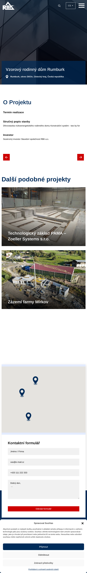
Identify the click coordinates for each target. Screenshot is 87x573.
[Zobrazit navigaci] (81, 5)
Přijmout (43, 547)
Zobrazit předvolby (43, 563)
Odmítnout (43, 555)
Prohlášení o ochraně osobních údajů (43, 569)
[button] (82, 523)
